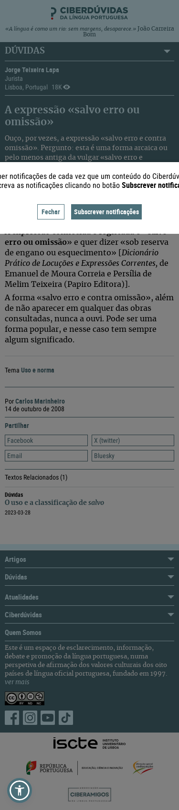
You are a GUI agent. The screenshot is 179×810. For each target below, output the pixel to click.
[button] (20, 790)
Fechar (51, 211)
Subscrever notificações (106, 211)
